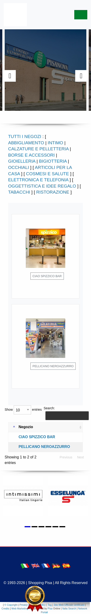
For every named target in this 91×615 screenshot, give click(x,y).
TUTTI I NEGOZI (24, 136)
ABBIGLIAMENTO (26, 142)
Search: (65, 413)
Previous (66, 457)
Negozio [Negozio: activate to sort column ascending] (26, 427)
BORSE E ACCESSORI (31, 155)
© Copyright (10, 604)
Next (80, 457)
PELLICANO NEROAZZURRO (44, 447)
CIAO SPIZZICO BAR (37, 437)
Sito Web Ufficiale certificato (69, 604)
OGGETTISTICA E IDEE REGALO (42, 186)
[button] (28, 524)
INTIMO (55, 142)
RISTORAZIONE (52, 192)
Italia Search (69, 608)
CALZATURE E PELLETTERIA (38, 148)
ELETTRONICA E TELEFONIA (38, 179)
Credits (5, 608)
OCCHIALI (18, 167)
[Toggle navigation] (80, 14)
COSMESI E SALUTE (47, 173)
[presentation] (10, 76)
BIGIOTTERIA (53, 161)
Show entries (23, 409)
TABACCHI (19, 192)
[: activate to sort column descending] (12, 427)
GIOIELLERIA (21, 161)
